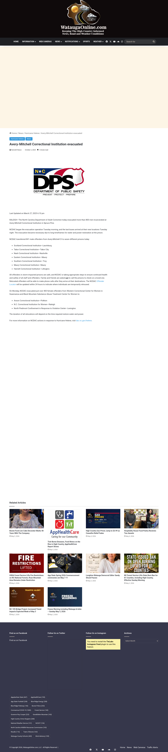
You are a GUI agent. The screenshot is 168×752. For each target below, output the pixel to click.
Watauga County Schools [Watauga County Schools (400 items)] (21, 736)
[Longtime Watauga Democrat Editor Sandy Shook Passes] (103, 563)
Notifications (71, 42)
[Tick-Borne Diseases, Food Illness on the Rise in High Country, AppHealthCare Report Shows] (65, 524)
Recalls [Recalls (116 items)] (15, 732)
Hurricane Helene (32, 133)
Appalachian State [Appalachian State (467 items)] (19, 697)
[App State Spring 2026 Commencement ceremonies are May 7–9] (65, 563)
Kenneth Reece (16, 150)
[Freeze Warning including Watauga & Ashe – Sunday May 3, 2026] (65, 597)
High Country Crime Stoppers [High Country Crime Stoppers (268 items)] (23, 719)
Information (28, 42)
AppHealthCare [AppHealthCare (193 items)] (38, 697)
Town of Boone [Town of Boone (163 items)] (30, 732)
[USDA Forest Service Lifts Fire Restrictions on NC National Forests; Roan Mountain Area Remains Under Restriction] (26, 563)
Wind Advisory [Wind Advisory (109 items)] (42, 736)
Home (16, 42)
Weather (97, 42)
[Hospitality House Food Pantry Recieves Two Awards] (141, 518)
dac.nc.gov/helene (84, 320)
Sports (86, 42)
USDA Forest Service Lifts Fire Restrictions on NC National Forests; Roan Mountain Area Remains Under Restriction (26, 577)
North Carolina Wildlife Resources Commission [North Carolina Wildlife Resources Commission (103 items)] (29, 727)
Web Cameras (45, 42)
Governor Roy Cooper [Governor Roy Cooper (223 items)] (20, 714)
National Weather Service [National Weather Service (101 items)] (21, 723)
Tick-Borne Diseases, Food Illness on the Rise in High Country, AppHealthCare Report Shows (64, 544)
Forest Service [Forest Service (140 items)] (41, 710)
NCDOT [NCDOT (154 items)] (40, 723)
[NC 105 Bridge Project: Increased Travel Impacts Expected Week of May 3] (26, 597)
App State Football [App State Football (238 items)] (19, 701)
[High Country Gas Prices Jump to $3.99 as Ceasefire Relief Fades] (103, 518)
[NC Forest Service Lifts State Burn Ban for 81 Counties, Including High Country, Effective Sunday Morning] (141, 563)
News (57, 42)
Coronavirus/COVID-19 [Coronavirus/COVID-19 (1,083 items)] (21, 710)
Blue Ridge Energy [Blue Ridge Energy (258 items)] (39, 701)
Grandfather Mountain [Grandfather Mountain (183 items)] (42, 714)
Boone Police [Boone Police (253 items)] (38, 706)
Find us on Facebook (18, 640)
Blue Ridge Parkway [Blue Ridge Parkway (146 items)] (19, 706)
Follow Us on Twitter (56, 633)
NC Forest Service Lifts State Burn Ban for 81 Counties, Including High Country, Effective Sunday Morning (141, 577)
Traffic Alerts (152, 747)
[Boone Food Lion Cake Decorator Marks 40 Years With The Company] (26, 518)
